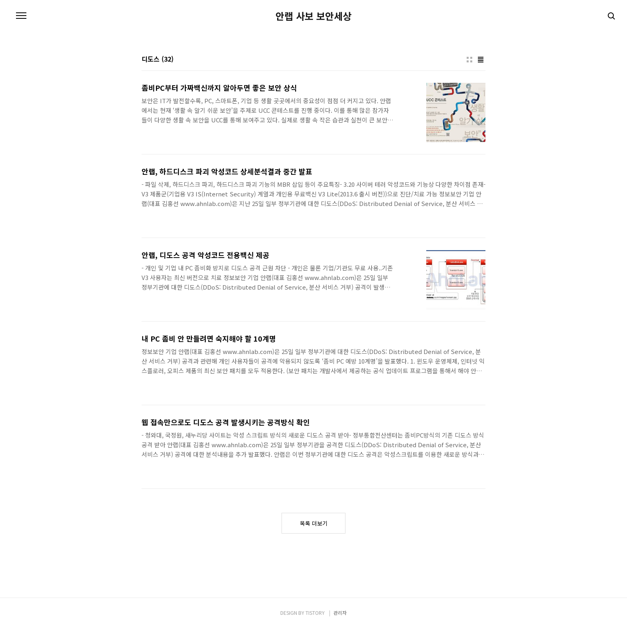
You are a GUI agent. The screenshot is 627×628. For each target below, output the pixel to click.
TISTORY (315, 612)
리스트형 (480, 59)
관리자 (340, 612)
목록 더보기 (313, 523)
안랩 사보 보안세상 (313, 16)
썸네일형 (469, 59)
